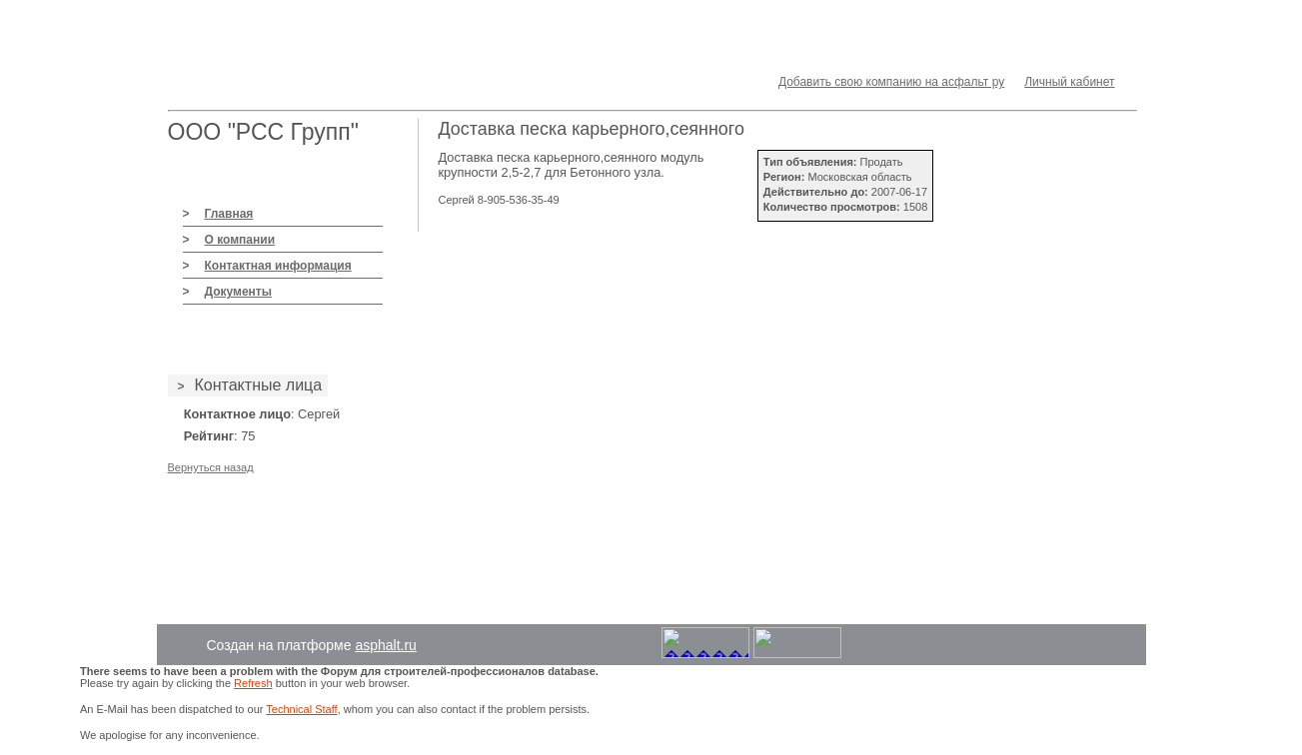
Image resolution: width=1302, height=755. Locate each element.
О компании (240, 240)
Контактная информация (278, 266)
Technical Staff (301, 709)
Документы (238, 292)
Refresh (253, 683)
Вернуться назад (211, 467)
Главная (229, 214)
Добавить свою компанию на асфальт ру (891, 82)
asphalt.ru (385, 645)
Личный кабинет (1069, 82)
